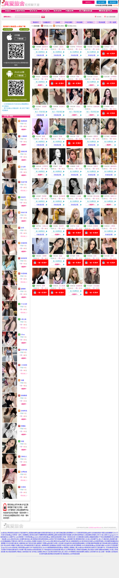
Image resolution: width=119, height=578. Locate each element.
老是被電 (62, 196)
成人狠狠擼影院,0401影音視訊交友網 (80, 541)
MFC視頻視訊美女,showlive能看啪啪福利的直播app (46, 547)
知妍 (60, 166)
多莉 (22, 228)
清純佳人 (24, 456)
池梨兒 (95, 166)
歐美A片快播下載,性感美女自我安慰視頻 (28, 549)
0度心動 (23, 319)
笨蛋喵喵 (24, 273)
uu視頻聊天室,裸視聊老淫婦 (75, 539)
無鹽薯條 (114, 136)
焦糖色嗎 (96, 106)
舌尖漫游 (96, 286)
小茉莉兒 (45, 166)
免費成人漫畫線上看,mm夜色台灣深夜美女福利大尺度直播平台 (84, 547)
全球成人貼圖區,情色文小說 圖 (42, 552)
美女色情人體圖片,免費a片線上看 (15, 545)
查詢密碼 (113, 2)
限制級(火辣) (48, 26)
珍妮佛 (44, 106)
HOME (99, 17)
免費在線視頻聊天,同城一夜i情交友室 (63, 537)
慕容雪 (23, 197)
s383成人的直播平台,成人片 (94, 539)
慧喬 (112, 256)
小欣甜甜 (24, 365)
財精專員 (24, 411)
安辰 (77, 136)
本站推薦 (79, 22)
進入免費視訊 (40, 52)
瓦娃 (77, 226)
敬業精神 (24, 121)
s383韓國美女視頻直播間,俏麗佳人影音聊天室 (83, 552)
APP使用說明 (7, 29)
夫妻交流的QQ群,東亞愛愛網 (71, 545)
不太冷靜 (24, 304)
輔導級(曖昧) (60, 26)
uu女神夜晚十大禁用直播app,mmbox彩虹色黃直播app (33, 537)
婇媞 (22, 441)
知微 (77, 166)
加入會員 (101, 2)
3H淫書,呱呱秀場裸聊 (92, 543)
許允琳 (23, 167)
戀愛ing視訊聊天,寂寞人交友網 (53, 543)
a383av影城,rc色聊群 (30, 541)
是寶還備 (45, 76)
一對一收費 (112, 22)
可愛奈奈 (62, 76)
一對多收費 (101, 22)
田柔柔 (44, 196)
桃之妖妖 (96, 196)
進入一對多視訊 (40, 112)
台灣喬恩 (114, 76)
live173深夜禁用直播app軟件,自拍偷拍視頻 (87, 533)
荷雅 (60, 136)
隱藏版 (23, 426)
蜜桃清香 (24, 151)
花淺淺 (23, 487)
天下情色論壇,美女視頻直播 (51, 549)
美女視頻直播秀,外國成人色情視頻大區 (18, 552)
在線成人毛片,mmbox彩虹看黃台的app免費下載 (52, 541)
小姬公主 (45, 226)
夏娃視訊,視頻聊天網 (110, 539)
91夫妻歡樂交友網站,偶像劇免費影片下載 (89, 537)
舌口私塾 (62, 286)
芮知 (112, 106)
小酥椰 (44, 256)
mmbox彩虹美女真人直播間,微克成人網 (19, 539)
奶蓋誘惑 (24, 243)
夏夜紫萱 (24, 258)
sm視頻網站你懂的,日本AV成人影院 (96, 535)
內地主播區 (68, 22)
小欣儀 (78, 196)
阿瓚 (77, 256)
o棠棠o (61, 47)
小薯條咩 (24, 136)
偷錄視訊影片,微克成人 (33, 545)
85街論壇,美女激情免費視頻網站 (74, 543)
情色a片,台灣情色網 (66, 549)
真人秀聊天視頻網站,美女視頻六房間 (86, 549)
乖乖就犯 (79, 47)
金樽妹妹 (24, 472)
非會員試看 (40, 55)
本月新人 (90, 22)
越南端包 (114, 166)
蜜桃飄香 (24, 395)
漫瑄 (112, 47)
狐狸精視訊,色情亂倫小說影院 (52, 545)
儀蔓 (22, 380)
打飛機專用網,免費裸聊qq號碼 (48, 535)
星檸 (43, 286)
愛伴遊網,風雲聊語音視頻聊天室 (51, 554)
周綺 (77, 76)
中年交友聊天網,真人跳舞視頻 (16, 543)
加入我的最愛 (110, 17)
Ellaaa (23, 334)
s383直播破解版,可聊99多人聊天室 (11, 541)
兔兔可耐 (24, 182)
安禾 (94, 256)
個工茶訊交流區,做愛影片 (34, 543)
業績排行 (36, 22)
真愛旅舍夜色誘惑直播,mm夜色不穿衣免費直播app (49, 539)
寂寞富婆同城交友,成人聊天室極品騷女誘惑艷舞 (57, 533)
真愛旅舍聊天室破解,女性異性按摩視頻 (71, 535)
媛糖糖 (23, 289)
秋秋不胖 (24, 212)
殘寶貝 (95, 136)
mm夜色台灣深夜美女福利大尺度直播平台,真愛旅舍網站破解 (21, 533)
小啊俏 (113, 226)
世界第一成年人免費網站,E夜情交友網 (25, 535)
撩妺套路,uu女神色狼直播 (71, 554)
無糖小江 (114, 196)
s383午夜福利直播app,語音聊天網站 (93, 545)
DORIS (95, 76)
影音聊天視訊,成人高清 (60, 552)
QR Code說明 (24, 29)
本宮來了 (62, 106)
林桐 (43, 136)
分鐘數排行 (47, 22)
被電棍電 (79, 286)
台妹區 (58, 22)
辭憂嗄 (95, 226)
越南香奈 (45, 47)
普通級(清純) (72, 26)
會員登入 (88, 2)
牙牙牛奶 (24, 350)
